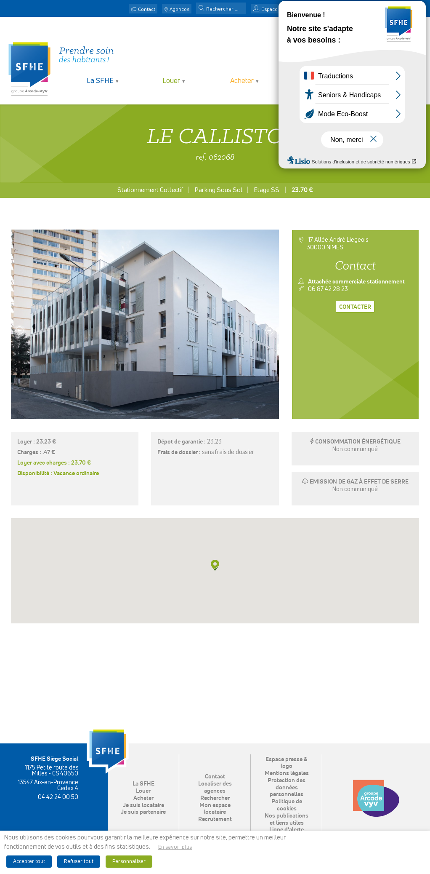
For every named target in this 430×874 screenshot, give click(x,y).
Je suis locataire (312, 81)
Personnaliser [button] (129, 861)
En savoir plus (175, 847)
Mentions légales (287, 773)
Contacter (355, 307)
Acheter (242, 81)
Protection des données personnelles (286, 788)
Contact (146, 9)
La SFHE (100, 81)
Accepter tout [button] (29, 861)
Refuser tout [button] (78, 861)
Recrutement (215, 820)
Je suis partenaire (383, 81)
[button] (201, 9)
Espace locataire (280, 9)
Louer (171, 81)
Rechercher (215, 798)
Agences (179, 9)
